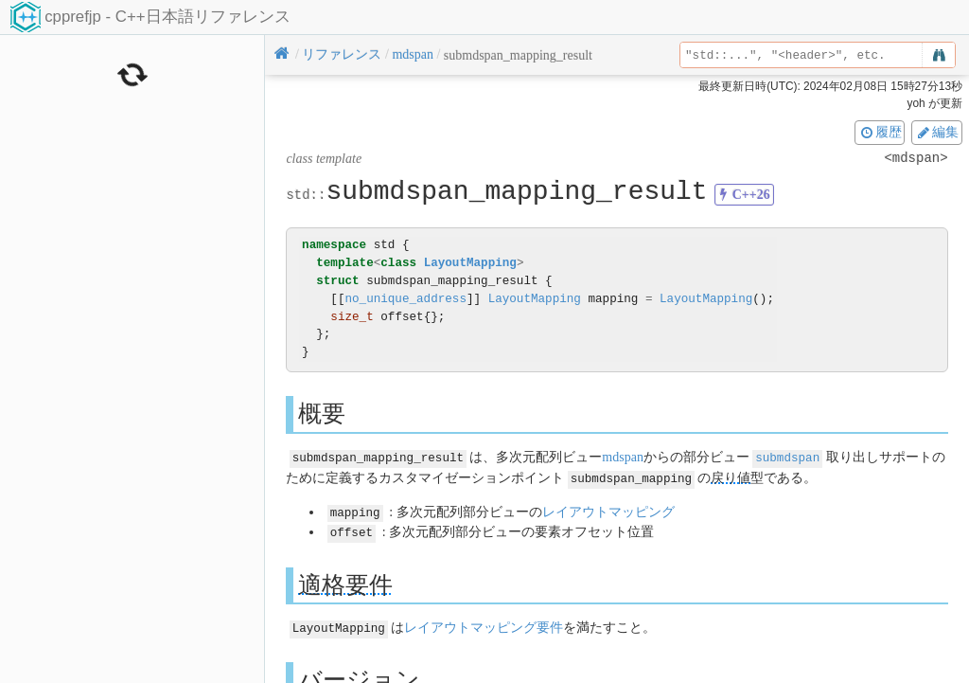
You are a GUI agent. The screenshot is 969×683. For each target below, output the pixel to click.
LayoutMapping (470, 263)
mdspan (622, 457)
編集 (937, 131)
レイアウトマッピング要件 (483, 625)
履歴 (880, 131)
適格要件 (345, 581)
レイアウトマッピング (608, 510)
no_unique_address (405, 299)
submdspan (787, 457)
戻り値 (730, 477)
